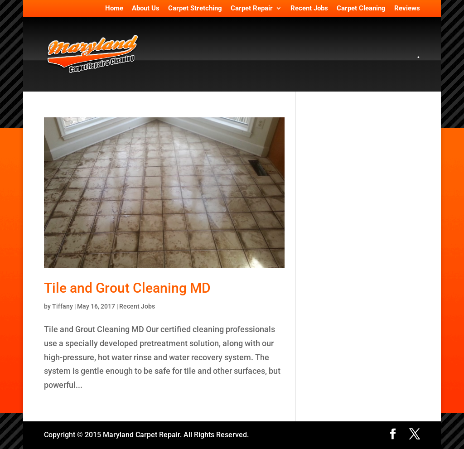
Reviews (407, 8)
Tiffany (62, 306)
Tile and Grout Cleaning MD (127, 288)
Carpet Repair (252, 8)
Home (114, 8)
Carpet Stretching (195, 8)
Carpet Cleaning (361, 8)
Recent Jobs (309, 8)
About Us (146, 8)
